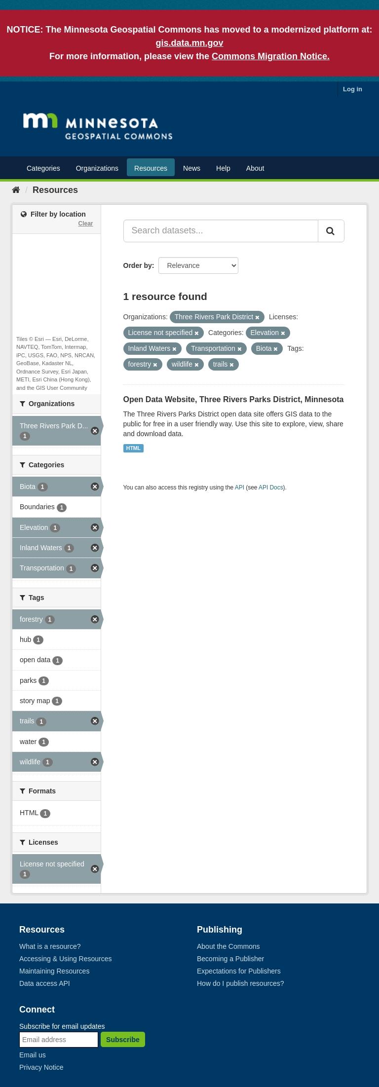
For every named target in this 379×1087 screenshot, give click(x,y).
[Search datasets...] (221, 231)
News (191, 168)
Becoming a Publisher (230, 959)
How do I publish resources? (240, 983)
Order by (137, 265)
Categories (43, 168)
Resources (150, 168)
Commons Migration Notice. (271, 56)
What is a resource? (50, 946)
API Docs (271, 487)
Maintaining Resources (54, 971)
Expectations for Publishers (239, 971)
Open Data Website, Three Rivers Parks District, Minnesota (233, 399)
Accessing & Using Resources (65, 959)
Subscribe (123, 1040)
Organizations (97, 168)
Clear (85, 223)
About (255, 168)
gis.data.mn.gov (189, 43)
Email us (32, 1055)
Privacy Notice (41, 1067)
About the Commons (228, 946)
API (239, 487)
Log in (352, 89)
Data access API (44, 983)
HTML (133, 448)
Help (223, 168)
